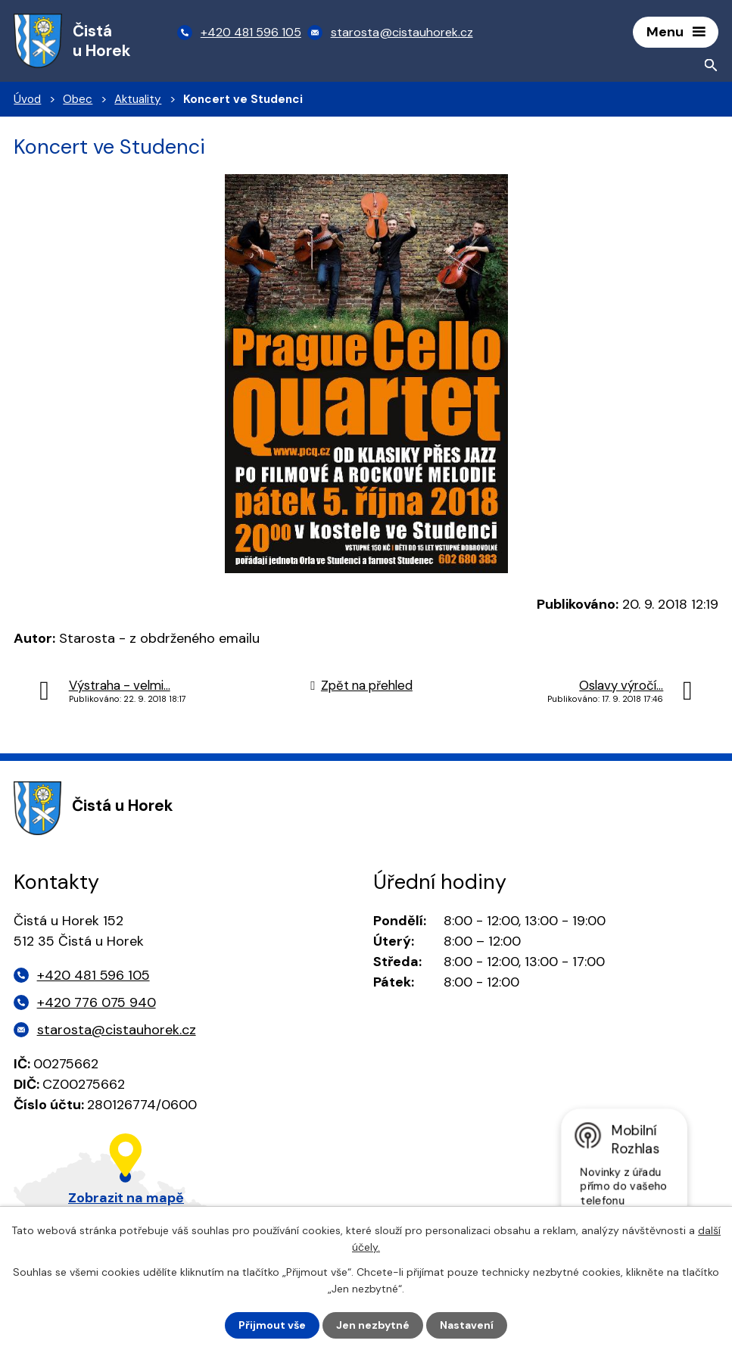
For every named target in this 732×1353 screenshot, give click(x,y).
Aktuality (137, 99)
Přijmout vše (272, 1325)
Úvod (27, 99)
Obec (77, 99)
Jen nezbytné (373, 1325)
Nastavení (467, 1325)
